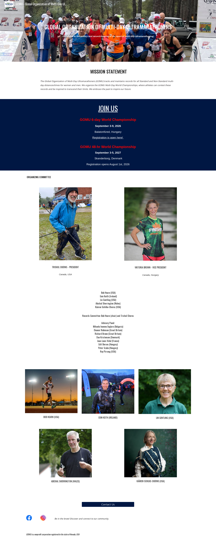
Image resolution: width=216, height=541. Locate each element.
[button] (212, 4)
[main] (108, 27)
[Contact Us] (108, 504)
